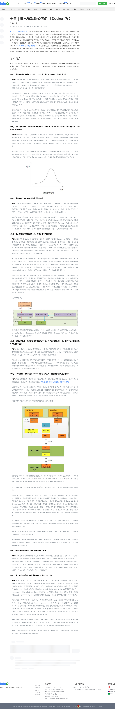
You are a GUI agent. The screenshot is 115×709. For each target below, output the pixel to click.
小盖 (15, 23)
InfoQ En (112, 687)
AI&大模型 (21, 9)
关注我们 (37, 694)
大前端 (82, 9)
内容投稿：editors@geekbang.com (54, 687)
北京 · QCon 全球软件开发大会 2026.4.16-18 (85, 687)
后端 (35, 9)
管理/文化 (90, 9)
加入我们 (37, 692)
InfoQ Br (112, 694)
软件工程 (66, 9)
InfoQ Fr (112, 691)
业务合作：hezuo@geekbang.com (54, 689)
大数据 (58, 9)
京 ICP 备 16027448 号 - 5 (69, 706)
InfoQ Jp (112, 689)
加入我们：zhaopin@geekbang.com (54, 694)
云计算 (74, 9)
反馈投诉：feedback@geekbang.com (54, 691)
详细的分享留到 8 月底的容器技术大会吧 (55, 382)
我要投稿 (37, 687)
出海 (29, 9)
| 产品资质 (99, 706)
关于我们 (37, 685)
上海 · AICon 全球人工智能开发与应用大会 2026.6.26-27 (88, 689)
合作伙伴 (37, 690)
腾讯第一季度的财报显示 (18, 31)
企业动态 (3, 9)
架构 (51, 9)
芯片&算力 (43, 9)
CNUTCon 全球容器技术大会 (25, 46)
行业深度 (12, 9)
